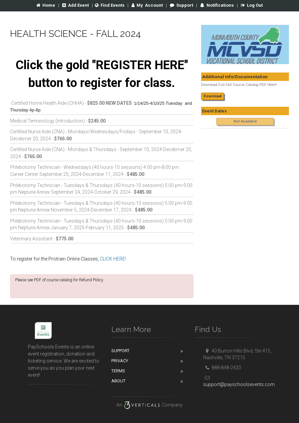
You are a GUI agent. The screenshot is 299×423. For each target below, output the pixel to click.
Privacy (119, 360)
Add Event (75, 5)
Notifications (219, 5)
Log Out (252, 5)
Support (181, 5)
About (118, 380)
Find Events (109, 5)
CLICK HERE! (113, 259)
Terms (118, 370)
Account (147, 5)
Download (212, 96)
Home (45, 5)
